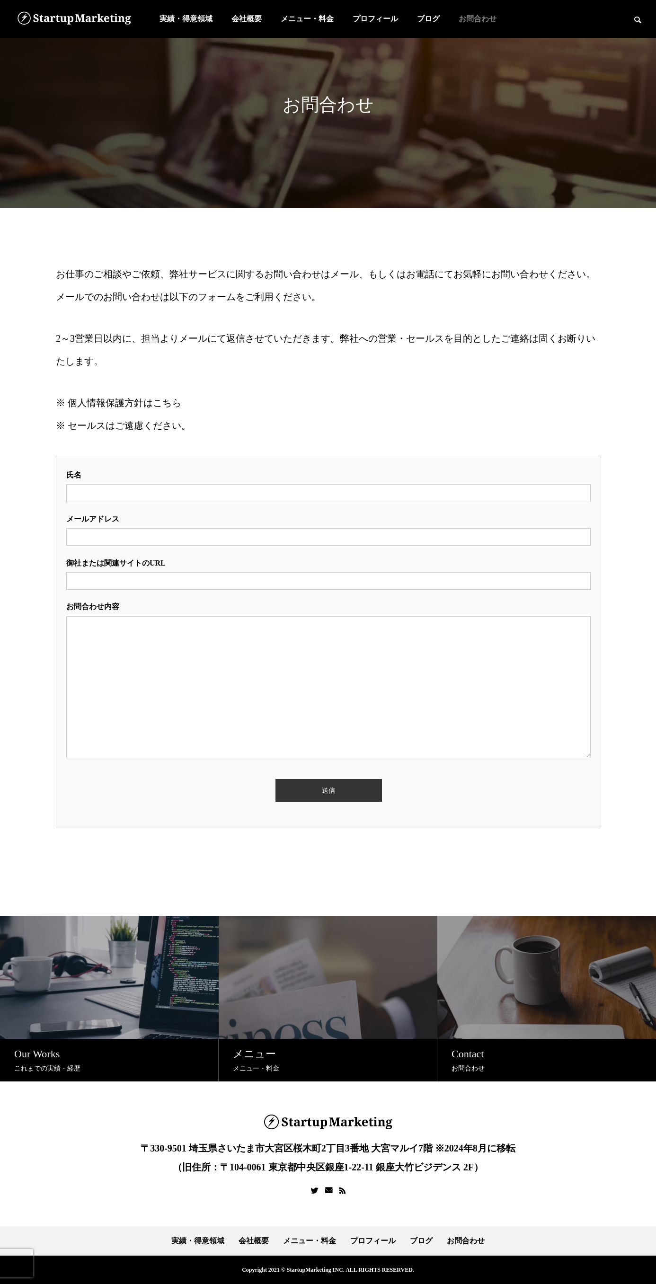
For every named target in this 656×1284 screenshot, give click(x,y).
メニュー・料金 (307, 19)
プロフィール (375, 19)
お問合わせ (477, 19)
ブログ (428, 19)
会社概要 (246, 19)
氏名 (73, 475)
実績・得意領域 (186, 19)
